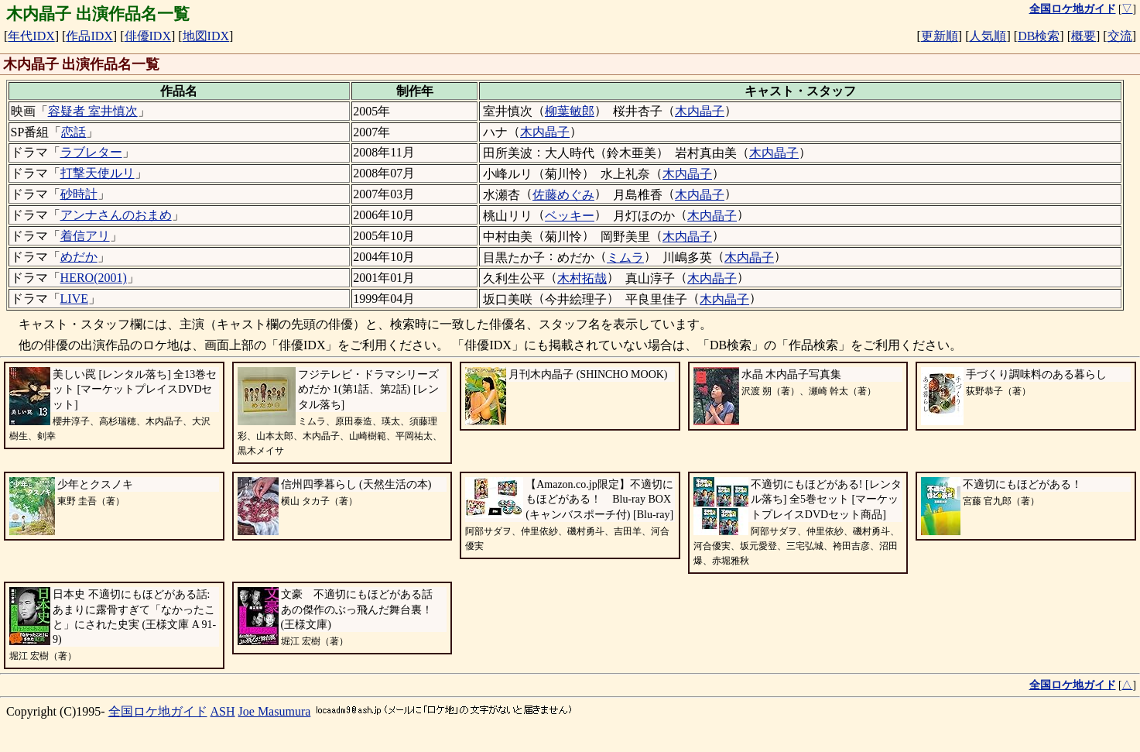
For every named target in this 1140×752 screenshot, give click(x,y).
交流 (1119, 36)
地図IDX (206, 36)
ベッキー (569, 215)
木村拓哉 (582, 278)
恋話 (73, 132)
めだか (79, 256)
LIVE (74, 298)
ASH (223, 711)
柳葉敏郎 (569, 111)
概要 (1083, 36)
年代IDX (31, 36)
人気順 (987, 36)
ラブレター (91, 152)
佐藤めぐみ (563, 194)
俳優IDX (148, 36)
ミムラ (625, 257)
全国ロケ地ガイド (157, 711)
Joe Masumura (274, 711)
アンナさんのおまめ (116, 214)
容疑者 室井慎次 (93, 111)
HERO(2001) (93, 277)
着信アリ (85, 235)
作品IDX (89, 36)
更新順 (939, 36)
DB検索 (1039, 36)
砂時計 (79, 194)
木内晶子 (699, 111)
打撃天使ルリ (97, 173)
